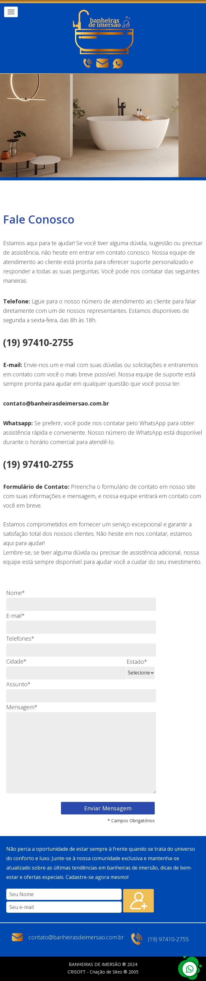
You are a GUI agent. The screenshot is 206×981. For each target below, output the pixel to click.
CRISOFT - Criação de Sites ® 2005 (103, 972)
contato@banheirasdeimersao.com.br (76, 937)
